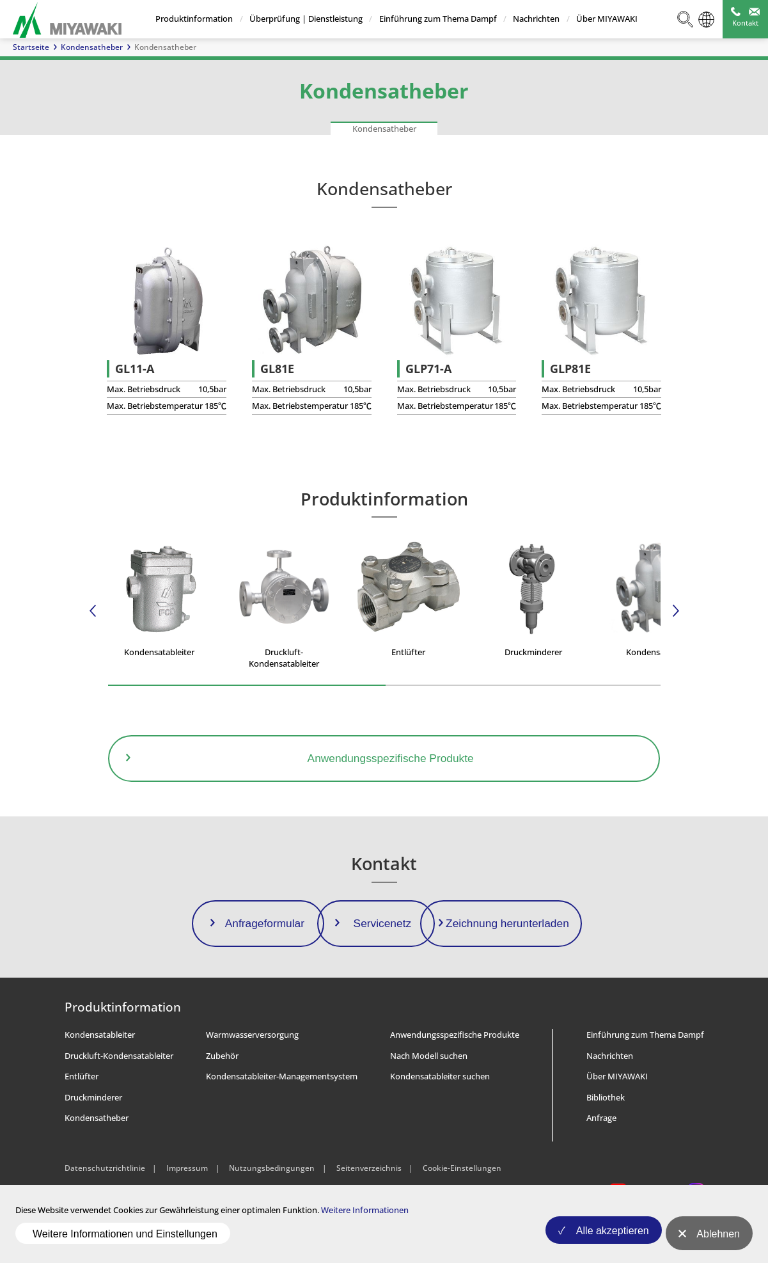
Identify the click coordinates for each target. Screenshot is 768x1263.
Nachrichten (536, 18)
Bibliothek (605, 1131)
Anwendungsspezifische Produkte (454, 1069)
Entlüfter (81, 1110)
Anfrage (601, 1152)
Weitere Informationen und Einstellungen (125, 1239)
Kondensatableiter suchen (440, 1110)
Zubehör (222, 1089)
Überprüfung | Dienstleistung (305, 18)
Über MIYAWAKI (606, 18)
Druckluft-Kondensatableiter (119, 1089)
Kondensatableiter (100, 1069)
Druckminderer (93, 1131)
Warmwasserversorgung (252, 1069)
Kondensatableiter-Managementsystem (281, 1110)
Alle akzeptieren (604, 1240)
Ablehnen (718, 1240)
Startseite (31, 47)
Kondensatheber (92, 47)
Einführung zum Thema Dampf (437, 18)
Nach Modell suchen (428, 1089)
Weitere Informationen (365, 1222)
